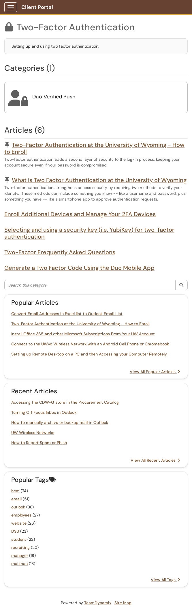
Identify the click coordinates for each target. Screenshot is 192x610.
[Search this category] (90, 285)
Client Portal (37, 7)
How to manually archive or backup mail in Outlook (59, 422)
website (19, 523)
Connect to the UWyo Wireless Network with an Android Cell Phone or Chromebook (90, 344)
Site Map (122, 602)
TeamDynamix (97, 602)
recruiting (20, 547)
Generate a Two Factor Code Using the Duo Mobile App (79, 268)
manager (19, 555)
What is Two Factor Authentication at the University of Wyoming (99, 180)
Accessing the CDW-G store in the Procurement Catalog (65, 402)
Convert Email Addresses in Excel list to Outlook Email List (67, 313)
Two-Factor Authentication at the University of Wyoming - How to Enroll (94, 148)
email (16, 499)
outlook (18, 507)
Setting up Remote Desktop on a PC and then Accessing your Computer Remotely (89, 354)
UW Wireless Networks (32, 432)
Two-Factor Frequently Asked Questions (59, 252)
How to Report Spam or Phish (39, 442)
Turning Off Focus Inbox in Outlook (43, 412)
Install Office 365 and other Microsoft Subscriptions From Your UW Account (83, 333)
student (18, 539)
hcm (15, 490)
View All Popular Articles (155, 371)
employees (21, 515)
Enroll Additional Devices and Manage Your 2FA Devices (80, 214)
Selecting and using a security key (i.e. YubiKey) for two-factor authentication (89, 233)
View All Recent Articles (155, 460)
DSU (15, 531)
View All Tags (165, 579)
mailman (19, 563)
